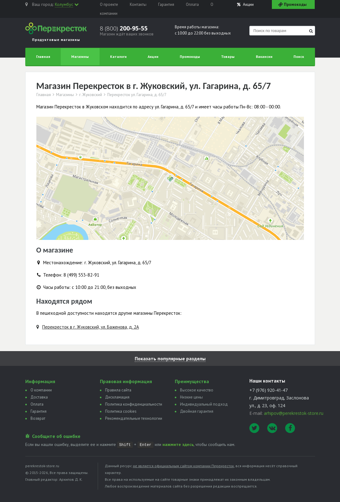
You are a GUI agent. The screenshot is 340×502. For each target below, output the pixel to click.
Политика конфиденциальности (133, 404)
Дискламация (117, 397)
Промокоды (190, 56)
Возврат (38, 418)
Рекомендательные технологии (133, 418)
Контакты (138, 4)
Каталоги (118, 56)
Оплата (192, 4)
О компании (41, 390)
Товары (228, 56)
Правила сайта (118, 390)
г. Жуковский (90, 95)
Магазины (80, 56)
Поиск (298, 56)
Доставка (39, 397)
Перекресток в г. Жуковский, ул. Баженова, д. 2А (90, 327)
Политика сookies (121, 411)
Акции (245, 4)
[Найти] (311, 31)
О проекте (109, 4)
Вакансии (264, 56)
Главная (43, 56)
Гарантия (166, 4)
